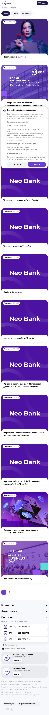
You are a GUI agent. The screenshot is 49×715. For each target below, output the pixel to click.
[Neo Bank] (6, 3)
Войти (16, 674)
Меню (42, 3)
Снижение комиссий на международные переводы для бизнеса (23, 495)
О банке (4, 682)
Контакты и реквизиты (33, 682)
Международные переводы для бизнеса (16, 692)
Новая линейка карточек (12, 20)
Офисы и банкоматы (16, 682)
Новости (24, 684)
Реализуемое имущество (22, 687)
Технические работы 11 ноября (15, 210)
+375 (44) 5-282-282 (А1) (16, 633)
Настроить (17, 164)
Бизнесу (4, 690)
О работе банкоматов (10, 256)
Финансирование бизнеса (18, 690)
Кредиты (35, 687)
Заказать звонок (9, 645)
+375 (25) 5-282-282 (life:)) (16, 639)
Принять (37, 164)
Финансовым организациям (11, 695)
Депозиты (44, 687)
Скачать (17, 660)
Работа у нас (33, 684)
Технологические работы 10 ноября (17, 301)
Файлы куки (9, 703)
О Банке (4, 8)
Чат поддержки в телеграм (13, 648)
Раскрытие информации (10, 684)
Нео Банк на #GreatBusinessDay (15, 542)
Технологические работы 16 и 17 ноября (19, 164)
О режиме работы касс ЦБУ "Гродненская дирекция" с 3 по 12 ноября (19, 447)
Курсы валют (6, 687)
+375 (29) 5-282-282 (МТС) (16, 627)
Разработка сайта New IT (28, 703)
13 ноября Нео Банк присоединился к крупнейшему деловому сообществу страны (24, 68)
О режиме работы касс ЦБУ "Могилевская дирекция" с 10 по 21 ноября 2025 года (19, 349)
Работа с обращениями (31, 695)
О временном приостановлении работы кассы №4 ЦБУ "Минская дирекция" (23, 398)
